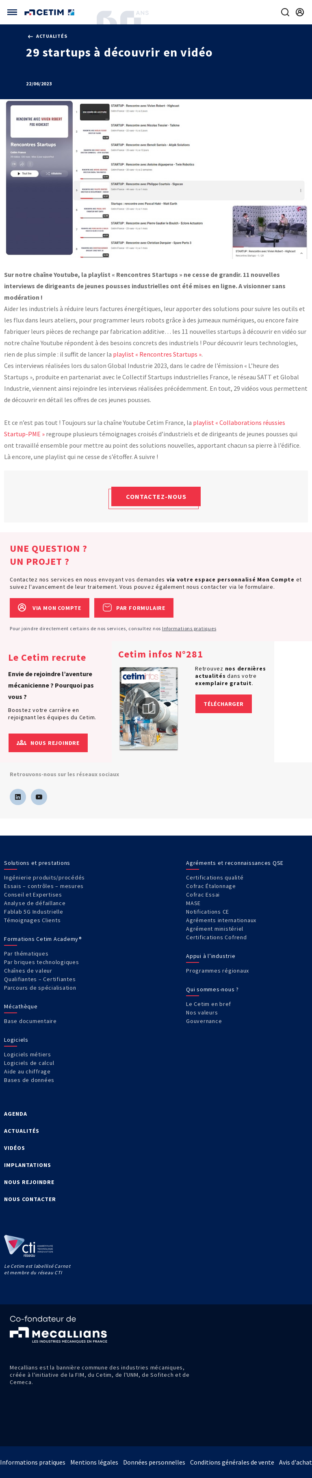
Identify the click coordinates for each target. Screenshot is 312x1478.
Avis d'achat (295, 1462)
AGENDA (15, 1113)
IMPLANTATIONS (27, 1165)
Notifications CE (207, 911)
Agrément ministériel (214, 928)
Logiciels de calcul (29, 1063)
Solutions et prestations (37, 862)
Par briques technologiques (41, 962)
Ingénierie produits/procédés (44, 877)
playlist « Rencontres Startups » (157, 354)
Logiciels (16, 1039)
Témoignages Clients (32, 920)
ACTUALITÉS (21, 1130)
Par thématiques (26, 953)
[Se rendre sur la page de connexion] (300, 12)
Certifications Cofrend (216, 937)
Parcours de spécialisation (40, 987)
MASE (193, 903)
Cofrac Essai (203, 894)
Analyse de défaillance (35, 903)
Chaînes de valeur (28, 970)
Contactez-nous (156, 496)
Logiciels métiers (27, 1054)
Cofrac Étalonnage (211, 886)
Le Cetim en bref (208, 1004)
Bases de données (29, 1080)
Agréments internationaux (221, 920)
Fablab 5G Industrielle (33, 911)
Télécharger (224, 703)
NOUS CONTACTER (30, 1199)
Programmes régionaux (217, 970)
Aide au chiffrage (27, 1071)
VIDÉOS (14, 1147)
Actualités (47, 36)
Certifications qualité (215, 877)
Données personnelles (154, 1462)
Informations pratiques (189, 628)
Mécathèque (21, 1006)
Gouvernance (204, 1021)
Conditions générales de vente (232, 1462)
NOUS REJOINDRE (29, 1182)
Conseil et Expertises (33, 894)
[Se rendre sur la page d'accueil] (50, 12)
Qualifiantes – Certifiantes (40, 979)
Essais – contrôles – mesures (44, 886)
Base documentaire (30, 1021)
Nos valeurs (202, 1012)
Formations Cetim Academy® (43, 939)
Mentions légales (94, 1462)
